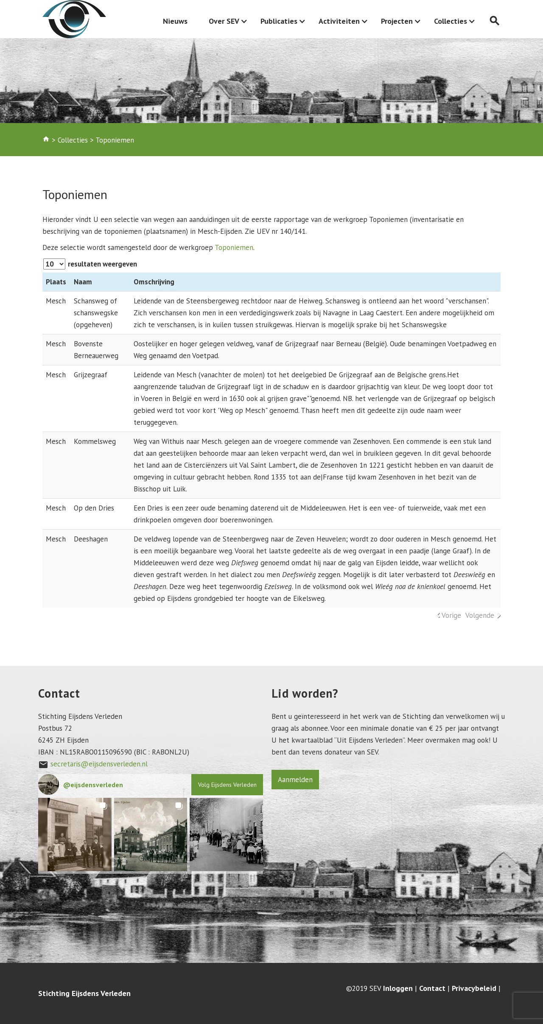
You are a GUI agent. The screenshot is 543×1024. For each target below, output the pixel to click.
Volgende (479, 615)
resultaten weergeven (90, 263)
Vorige (451, 615)
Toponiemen (234, 247)
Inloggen (398, 988)
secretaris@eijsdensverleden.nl (99, 764)
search (494, 21)
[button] (75, 834)
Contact (432, 988)
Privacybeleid (474, 988)
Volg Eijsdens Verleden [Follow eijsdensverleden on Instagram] (227, 784)
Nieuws (175, 21)
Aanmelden (295, 779)
